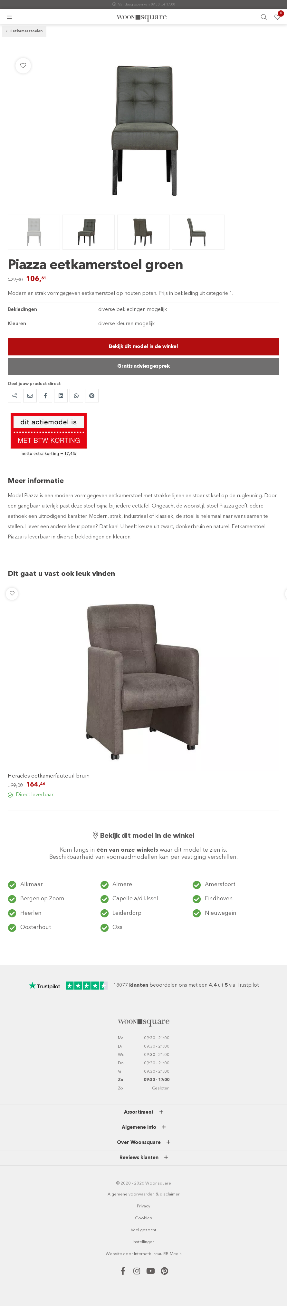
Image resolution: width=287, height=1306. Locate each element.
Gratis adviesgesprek (143, 368)
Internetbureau (148, 1253)
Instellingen (144, 1241)
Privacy (143, 1206)
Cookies (143, 1217)
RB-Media (172, 1253)
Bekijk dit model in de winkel (144, 348)
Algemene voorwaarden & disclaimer (144, 1194)
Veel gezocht (143, 1229)
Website (114, 1253)
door (128, 1253)
